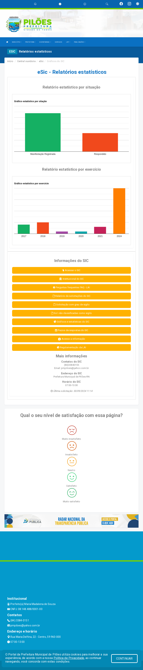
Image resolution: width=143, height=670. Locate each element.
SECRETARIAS (45, 42)
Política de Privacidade (69, 658)
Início (10, 61)
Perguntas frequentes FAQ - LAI (71, 287)
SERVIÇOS (58, 42)
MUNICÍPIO (16, 42)
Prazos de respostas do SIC (71, 330)
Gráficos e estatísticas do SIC (71, 321)
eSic (41, 61)
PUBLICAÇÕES (79, 42)
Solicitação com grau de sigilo (71, 304)
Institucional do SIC (71, 278)
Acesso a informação (71, 339)
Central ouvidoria (26, 61)
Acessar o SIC (71, 270)
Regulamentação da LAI (71, 347)
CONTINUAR (124, 658)
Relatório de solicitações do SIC (71, 296)
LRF (68, 42)
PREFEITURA (30, 42)
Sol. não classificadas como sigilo (71, 313)
